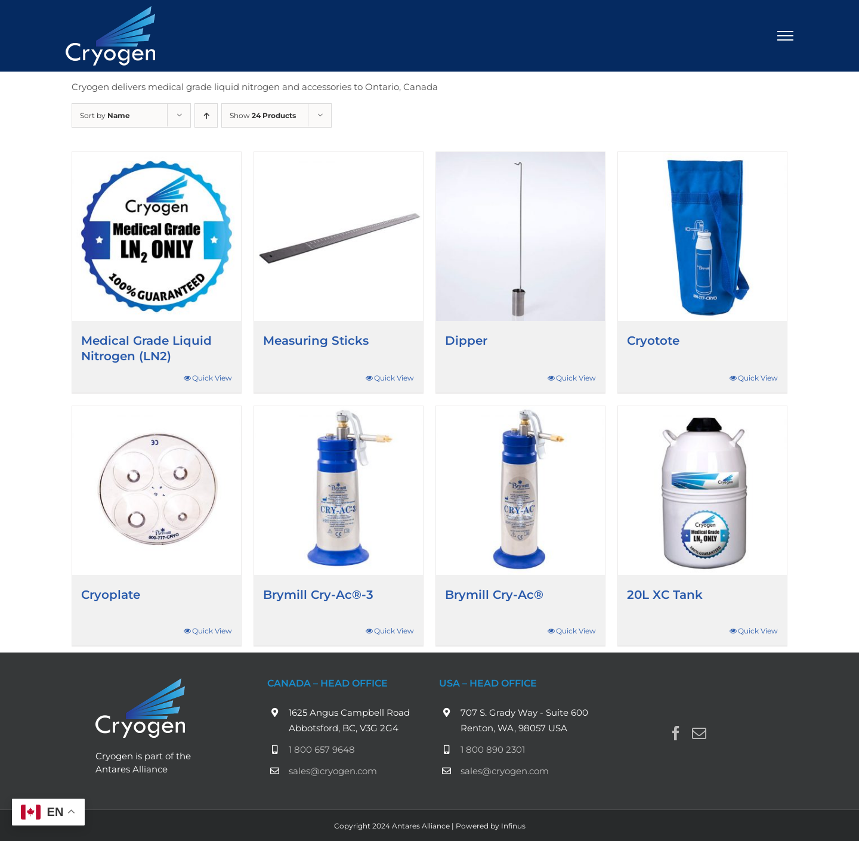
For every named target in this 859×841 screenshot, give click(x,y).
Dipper (466, 340)
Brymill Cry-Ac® (494, 595)
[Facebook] (676, 733)
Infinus (513, 825)
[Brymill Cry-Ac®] (520, 490)
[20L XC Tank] (702, 490)
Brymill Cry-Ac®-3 (318, 595)
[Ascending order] (206, 115)
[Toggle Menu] (785, 36)
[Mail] (699, 733)
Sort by (105, 115)
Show (263, 115)
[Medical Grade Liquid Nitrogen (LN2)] (156, 236)
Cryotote (653, 340)
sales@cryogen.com (333, 771)
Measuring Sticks (316, 340)
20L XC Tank (665, 595)
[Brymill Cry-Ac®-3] (338, 490)
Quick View (212, 377)
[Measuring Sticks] (338, 236)
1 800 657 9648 (322, 749)
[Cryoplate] (156, 490)
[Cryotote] (702, 236)
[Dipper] (520, 236)
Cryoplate (110, 595)
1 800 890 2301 (493, 749)
